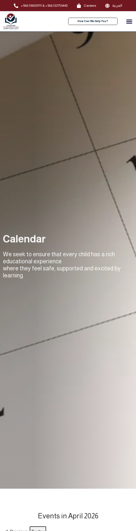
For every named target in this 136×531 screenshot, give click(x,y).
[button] (129, 21)
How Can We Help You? (93, 21)
